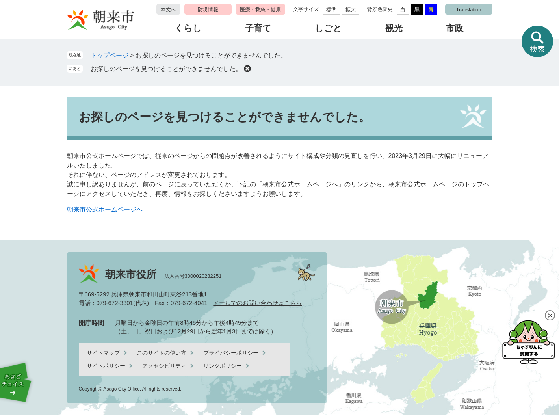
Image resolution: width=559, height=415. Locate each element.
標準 (331, 10)
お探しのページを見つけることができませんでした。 (166, 68)
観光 (394, 28)
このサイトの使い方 (161, 353)
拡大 (350, 10)
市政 (454, 28)
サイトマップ (103, 353)
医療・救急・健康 (260, 10)
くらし (188, 28)
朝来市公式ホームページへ (105, 209)
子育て (258, 28)
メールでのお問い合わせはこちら (257, 303)
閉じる (550, 315)
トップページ (109, 55)
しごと (328, 28)
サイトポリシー (106, 366)
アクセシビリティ (164, 366)
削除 (247, 68)
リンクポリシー (222, 366)
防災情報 (208, 10)
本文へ (168, 10)
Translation (468, 10)
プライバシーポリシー (230, 353)
